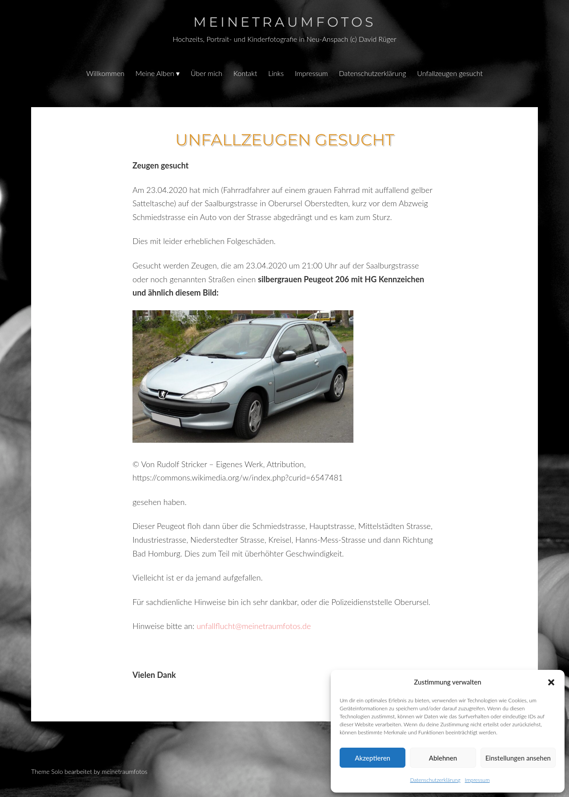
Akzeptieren (372, 758)
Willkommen (105, 73)
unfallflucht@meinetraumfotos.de (253, 626)
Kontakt (245, 73)
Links (276, 73)
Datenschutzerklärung (435, 780)
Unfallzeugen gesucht (450, 73)
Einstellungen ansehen (518, 758)
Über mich (206, 73)
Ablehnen (443, 758)
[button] (551, 682)
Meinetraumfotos (284, 22)
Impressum (477, 780)
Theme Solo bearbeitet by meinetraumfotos (89, 771)
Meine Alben (155, 73)
